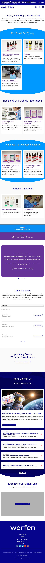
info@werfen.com (24, 558)
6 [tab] (26, 278)
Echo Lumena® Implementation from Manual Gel (16, 453)
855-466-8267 (24, 555)
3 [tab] (21, 278)
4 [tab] (23, 278)
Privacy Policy (22, 539)
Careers (22, 537)
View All (21, 469)
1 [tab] (18, 278)
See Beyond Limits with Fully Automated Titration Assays (18, 463)
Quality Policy (22, 541)
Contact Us (22, 534)
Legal (22, 543)
